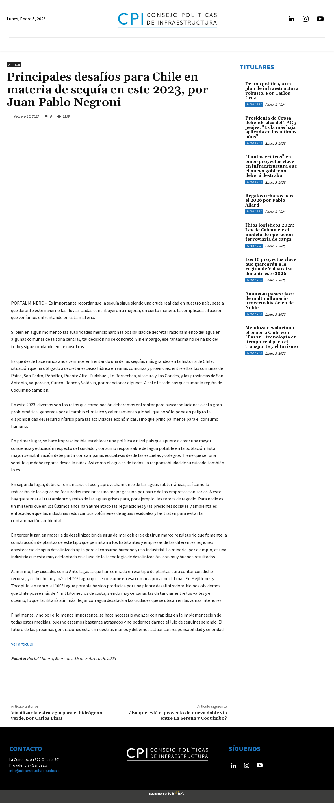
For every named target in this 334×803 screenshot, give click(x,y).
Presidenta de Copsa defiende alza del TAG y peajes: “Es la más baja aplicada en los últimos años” (271, 128)
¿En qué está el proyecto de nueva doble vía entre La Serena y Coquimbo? (178, 715)
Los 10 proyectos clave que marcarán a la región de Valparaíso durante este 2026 (270, 266)
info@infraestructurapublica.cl (34, 770)
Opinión (14, 64)
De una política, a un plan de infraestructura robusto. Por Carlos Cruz (271, 91)
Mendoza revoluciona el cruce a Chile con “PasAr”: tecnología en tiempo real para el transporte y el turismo (271, 337)
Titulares (254, 104)
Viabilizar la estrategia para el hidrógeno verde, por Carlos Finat (56, 715)
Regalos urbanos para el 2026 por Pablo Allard (270, 200)
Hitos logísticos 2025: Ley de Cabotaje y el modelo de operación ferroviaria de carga (269, 232)
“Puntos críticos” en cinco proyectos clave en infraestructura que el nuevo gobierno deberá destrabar (271, 166)
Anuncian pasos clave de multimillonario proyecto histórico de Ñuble (269, 301)
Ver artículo (22, 644)
